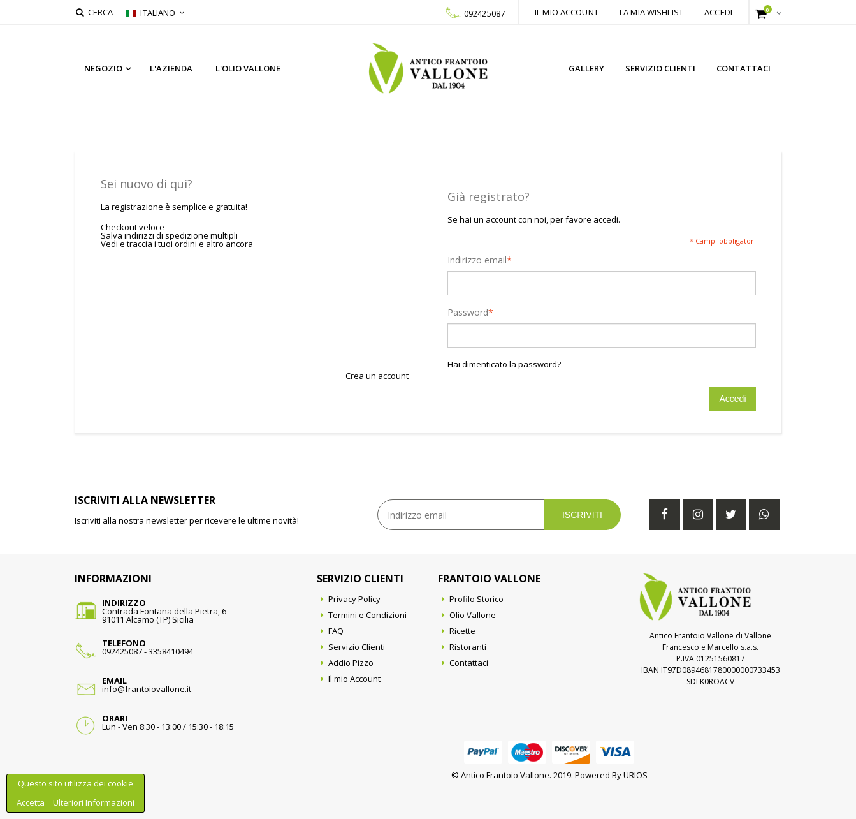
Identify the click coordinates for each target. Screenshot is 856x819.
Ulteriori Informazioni (93, 802)
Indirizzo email (477, 260)
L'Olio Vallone (247, 68)
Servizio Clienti (660, 68)
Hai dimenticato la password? (504, 364)
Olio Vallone (472, 615)
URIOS (635, 775)
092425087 (484, 13)
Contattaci (743, 68)
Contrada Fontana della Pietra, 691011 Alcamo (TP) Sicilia (164, 615)
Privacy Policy (354, 599)
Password (467, 312)
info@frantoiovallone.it (146, 689)
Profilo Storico (476, 599)
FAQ (336, 631)
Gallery (586, 68)
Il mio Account (354, 678)
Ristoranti (467, 647)
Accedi (718, 12)
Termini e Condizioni (367, 615)
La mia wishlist (651, 12)
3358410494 (171, 651)
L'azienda (171, 68)
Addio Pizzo (351, 662)
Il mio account (566, 12)
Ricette (462, 631)
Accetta (32, 802)
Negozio (103, 68)
